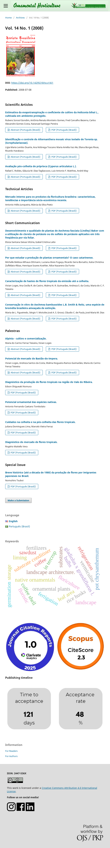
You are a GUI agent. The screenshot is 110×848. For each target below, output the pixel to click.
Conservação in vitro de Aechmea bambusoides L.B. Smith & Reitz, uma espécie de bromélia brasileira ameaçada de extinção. (54, 306)
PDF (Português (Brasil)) (64, 129)
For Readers (11, 750)
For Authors (11, 756)
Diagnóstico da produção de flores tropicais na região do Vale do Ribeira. (49, 382)
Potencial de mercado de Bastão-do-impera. (31, 358)
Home (8, 17)
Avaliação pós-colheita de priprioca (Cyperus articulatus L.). (40, 166)
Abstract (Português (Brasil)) (25, 129)
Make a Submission (18, 500)
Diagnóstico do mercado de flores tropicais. (31, 442)
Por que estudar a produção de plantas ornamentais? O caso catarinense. (49, 257)
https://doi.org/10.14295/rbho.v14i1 (32, 82)
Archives (20, 17)
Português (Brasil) (19, 526)
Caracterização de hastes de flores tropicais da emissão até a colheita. (47, 281)
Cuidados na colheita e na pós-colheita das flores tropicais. (40, 422)
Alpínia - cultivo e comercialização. (26, 338)
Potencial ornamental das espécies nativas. (31, 402)
